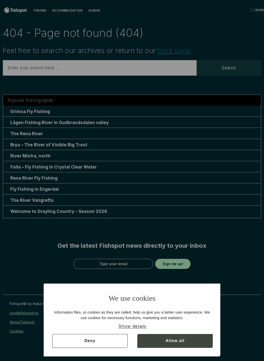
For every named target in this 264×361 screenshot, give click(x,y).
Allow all (175, 341)
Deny (89, 341)
